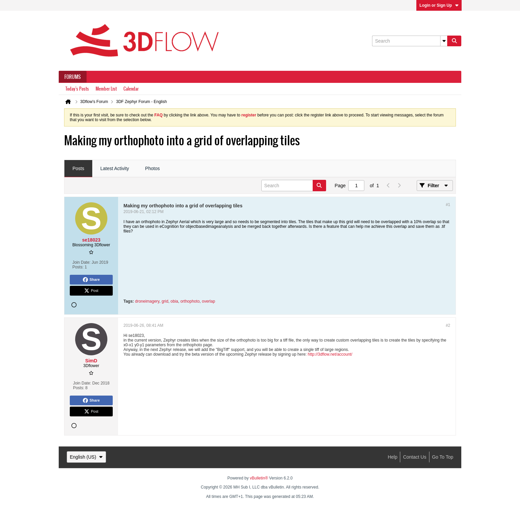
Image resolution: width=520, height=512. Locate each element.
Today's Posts (77, 89)
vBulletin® (259, 478)
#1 (448, 204)
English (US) (86, 457)
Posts (78, 168)
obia (174, 301)
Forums (72, 77)
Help (393, 457)
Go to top (442, 457)
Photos (152, 168)
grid (165, 301)
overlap (208, 301)
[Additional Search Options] (444, 41)
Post (91, 291)
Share (91, 280)
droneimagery (147, 301)
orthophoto (190, 301)
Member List (106, 89)
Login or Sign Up (439, 5)
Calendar (131, 89)
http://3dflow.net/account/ (330, 354)
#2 (448, 325)
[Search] (409, 41)
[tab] (78, 168)
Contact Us (414, 457)
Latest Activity (114, 168)
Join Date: (81, 262)
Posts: (78, 267)
